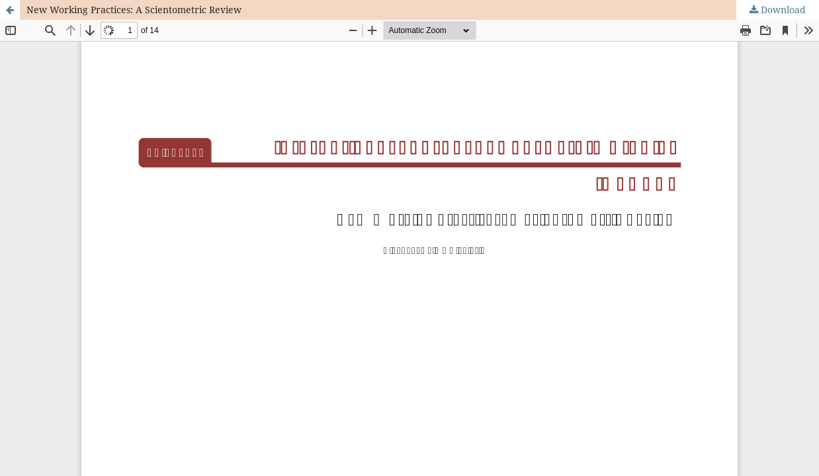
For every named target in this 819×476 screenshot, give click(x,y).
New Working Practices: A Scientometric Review (133, 9)
